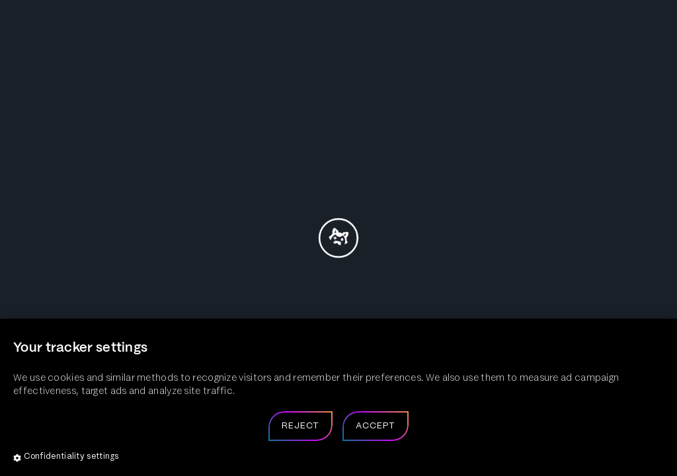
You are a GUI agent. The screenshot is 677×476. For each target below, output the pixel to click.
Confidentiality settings (66, 457)
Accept (375, 426)
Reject (300, 426)
